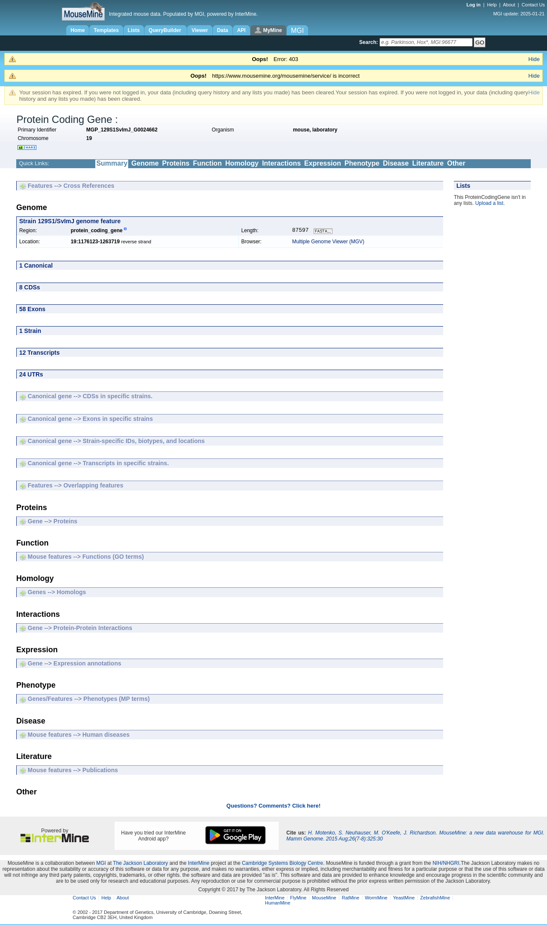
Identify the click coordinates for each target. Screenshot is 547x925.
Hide (534, 59)
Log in (474, 4)
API (241, 30)
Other (456, 163)
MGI (101, 864)
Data (222, 30)
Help (492, 4)
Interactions (281, 163)
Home (78, 30)
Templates (106, 30)
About (509, 4)
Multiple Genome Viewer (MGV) (328, 242)
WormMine (376, 898)
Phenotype (361, 163)
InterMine (198, 864)
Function (207, 163)
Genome (145, 163)
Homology (242, 163)
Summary (111, 163)
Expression (322, 163)
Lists (134, 30)
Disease (396, 163)
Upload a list (489, 203)
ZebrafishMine (435, 898)
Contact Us (533, 4)
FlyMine (298, 898)
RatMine (350, 898)
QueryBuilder (165, 30)
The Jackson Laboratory (140, 864)
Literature (428, 163)
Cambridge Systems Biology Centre (282, 864)
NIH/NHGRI (445, 864)
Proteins (175, 163)
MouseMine (324, 898)
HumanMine (277, 903)
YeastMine (404, 898)
